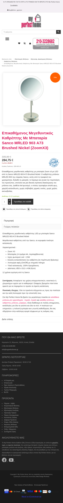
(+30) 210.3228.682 (8, 346)
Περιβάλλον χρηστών (15, 10)
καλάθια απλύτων (47, 300)
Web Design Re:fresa (42, 476)
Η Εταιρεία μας (9, 380)
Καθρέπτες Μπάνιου (10, 61)
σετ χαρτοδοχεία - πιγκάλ (20, 300)
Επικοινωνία (8, 383)
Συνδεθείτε (14, 5)
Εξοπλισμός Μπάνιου (22, 59)
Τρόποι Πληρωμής (10, 390)
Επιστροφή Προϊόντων (41, 485)
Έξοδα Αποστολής (10, 387)
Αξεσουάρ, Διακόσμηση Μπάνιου (41, 59)
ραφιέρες (23, 303)
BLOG (6, 392)
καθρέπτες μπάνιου (10, 303)
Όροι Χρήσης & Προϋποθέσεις (14, 385)
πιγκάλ (33, 300)
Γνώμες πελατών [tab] (11, 227)
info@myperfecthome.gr (10, 349)
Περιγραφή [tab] (9, 221)
